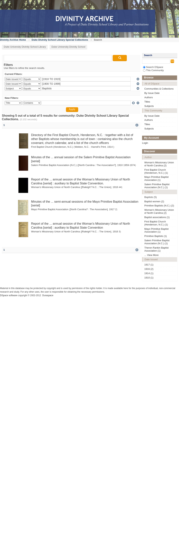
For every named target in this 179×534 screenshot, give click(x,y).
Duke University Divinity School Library (25, 46)
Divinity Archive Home (13, 39)
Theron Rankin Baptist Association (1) (156, 249)
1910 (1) (148, 277)
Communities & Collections (159, 88)
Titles (147, 101)
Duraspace (47, 295)
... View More (151, 255)
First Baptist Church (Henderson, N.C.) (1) (156, 171)
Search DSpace (153, 67)
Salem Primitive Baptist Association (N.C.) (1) (157, 186)
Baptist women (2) (154, 201)
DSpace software (8, 295)
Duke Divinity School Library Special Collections (60, 39)
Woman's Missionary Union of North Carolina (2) (159, 164)
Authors (148, 97)
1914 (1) (148, 273)
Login (176, 4)
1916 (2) (148, 269)
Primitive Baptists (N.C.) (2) (159, 205)
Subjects (149, 106)
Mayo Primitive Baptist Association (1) (156, 178)
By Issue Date (152, 93)
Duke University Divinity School (68, 46)
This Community (153, 70)
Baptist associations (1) (157, 217)
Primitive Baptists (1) (155, 236)
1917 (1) (148, 264)
